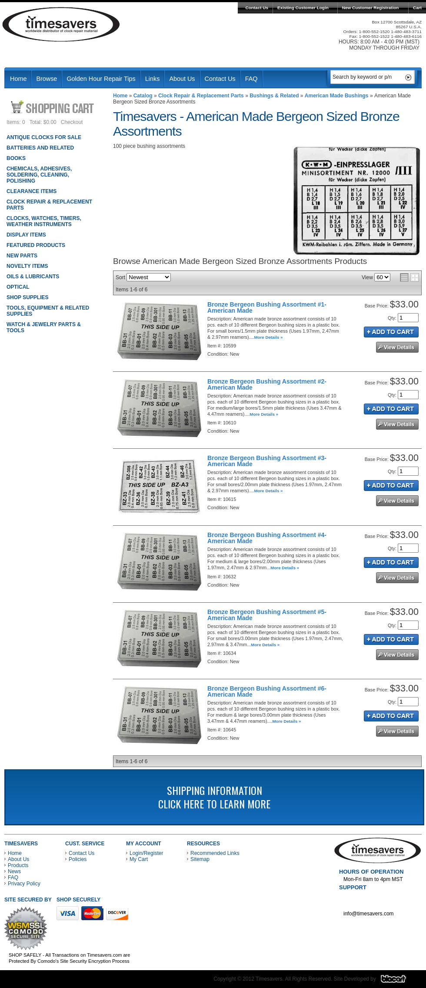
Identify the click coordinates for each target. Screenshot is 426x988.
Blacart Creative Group (398, 981)
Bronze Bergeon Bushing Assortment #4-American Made (266, 537)
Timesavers (61, 24)
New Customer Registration (370, 7)
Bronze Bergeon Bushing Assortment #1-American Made (266, 307)
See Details (397, 347)
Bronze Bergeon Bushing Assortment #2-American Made (266, 384)
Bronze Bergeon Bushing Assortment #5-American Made (266, 614)
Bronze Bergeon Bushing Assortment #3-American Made (266, 460)
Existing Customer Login (303, 7)
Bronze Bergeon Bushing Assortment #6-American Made (266, 691)
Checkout (72, 122)
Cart (417, 7)
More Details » (268, 337)
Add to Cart (391, 332)
